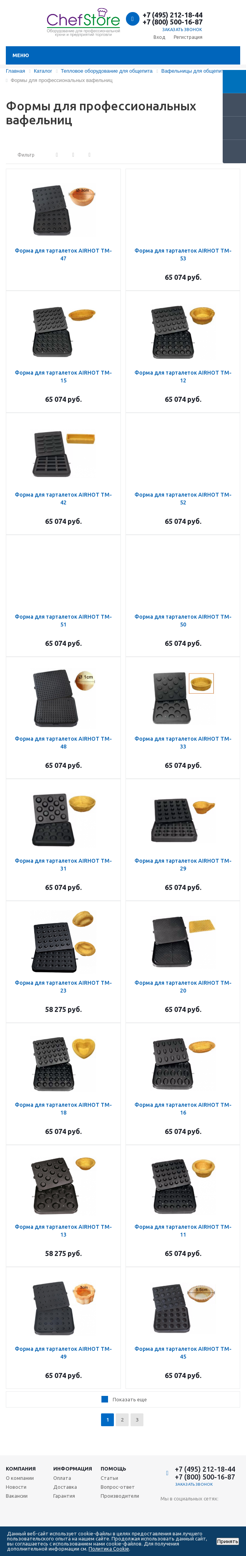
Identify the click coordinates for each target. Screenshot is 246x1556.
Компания (21, 1468)
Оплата (62, 1478)
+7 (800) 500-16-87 (172, 21)
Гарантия (64, 1495)
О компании (20, 1478)
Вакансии (17, 1495)
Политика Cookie (109, 1548)
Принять (227, 1541)
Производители (120, 1495)
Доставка (65, 1487)
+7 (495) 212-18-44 (172, 14)
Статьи (109, 1478)
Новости (16, 1487)
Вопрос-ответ (118, 1487)
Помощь (113, 1468)
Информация (72, 1468)
